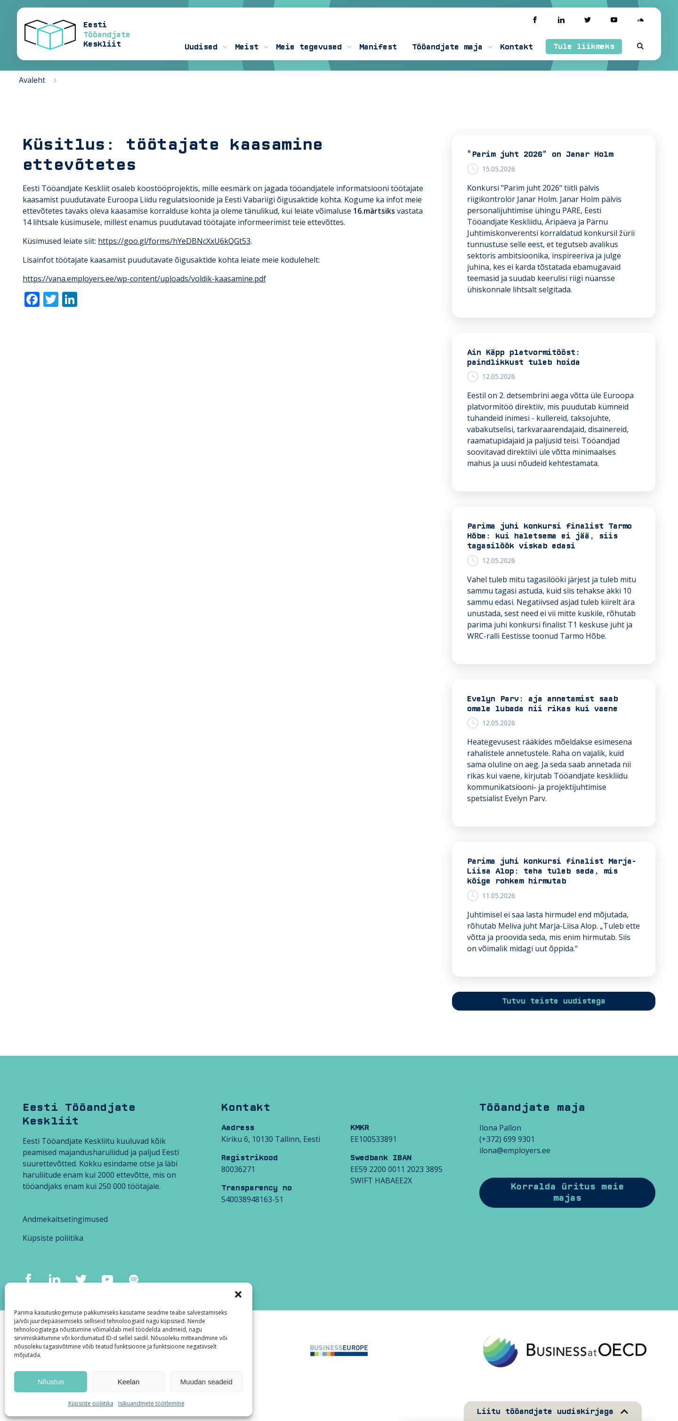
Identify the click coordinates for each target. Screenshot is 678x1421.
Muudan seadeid (206, 1382)
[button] (238, 1294)
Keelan (129, 1382)
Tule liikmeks (583, 46)
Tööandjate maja (447, 47)
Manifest (378, 47)
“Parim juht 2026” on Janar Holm (540, 154)
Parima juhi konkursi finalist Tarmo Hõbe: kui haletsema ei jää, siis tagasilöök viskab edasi (549, 536)
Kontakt (516, 47)
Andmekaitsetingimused (65, 1219)
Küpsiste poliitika (90, 1403)
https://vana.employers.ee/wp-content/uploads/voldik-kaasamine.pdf (144, 278)
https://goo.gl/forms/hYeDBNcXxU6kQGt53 (174, 241)
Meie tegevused (309, 47)
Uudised (201, 47)
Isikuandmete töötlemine (151, 1403)
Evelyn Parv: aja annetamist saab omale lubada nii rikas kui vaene (542, 704)
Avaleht (32, 80)
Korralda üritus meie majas (567, 1192)
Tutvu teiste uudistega (553, 1001)
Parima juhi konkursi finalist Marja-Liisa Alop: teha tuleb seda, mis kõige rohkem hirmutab (552, 871)
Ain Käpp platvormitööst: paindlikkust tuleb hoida (523, 357)
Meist (246, 47)
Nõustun (51, 1382)
